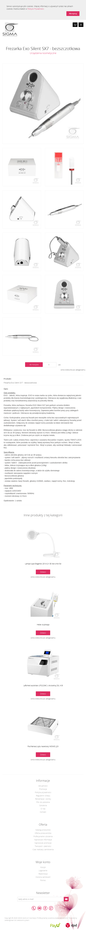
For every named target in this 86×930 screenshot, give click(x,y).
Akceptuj (73, 13)
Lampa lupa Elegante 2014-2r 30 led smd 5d (43, 563)
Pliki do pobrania (43, 802)
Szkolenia (43, 805)
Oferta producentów (43, 833)
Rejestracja (43, 874)
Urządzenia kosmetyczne (43, 53)
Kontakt (43, 812)
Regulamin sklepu (43, 795)
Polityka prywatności (43, 792)
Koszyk (75, 26)
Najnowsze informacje (43, 839)
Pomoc (43, 880)
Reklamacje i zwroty (43, 799)
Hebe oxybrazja (43, 624)
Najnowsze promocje (43, 843)
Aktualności (43, 786)
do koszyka (34, 364)
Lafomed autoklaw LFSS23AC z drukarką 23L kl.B (43, 685)
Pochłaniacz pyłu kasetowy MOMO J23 (43, 746)
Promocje (43, 789)
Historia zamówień (43, 877)
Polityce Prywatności (35, 9)
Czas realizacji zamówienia (43, 849)
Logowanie (43, 870)
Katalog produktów (43, 830)
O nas (43, 808)
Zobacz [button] (43, 572)
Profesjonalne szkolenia (43, 836)
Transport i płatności (43, 846)
